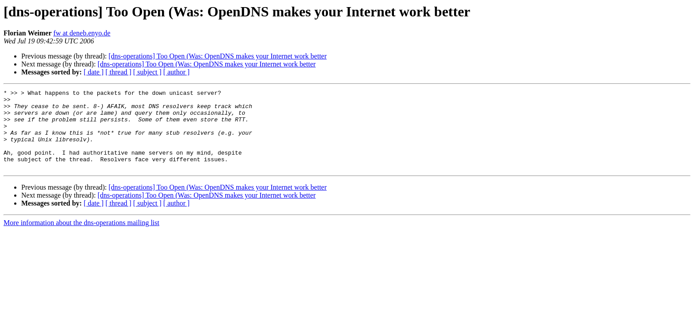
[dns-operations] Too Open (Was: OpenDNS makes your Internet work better (217, 56)
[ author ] (176, 72)
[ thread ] (118, 72)
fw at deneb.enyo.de (82, 33)
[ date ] (94, 72)
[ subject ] (147, 72)
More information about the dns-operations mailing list (81, 238)
